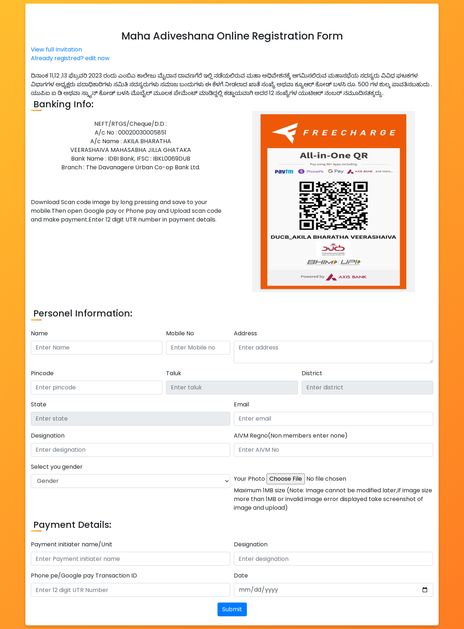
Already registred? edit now (70, 58)
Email (241, 404)
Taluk (173, 373)
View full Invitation (56, 49)
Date (241, 575)
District (312, 373)
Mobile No (180, 333)
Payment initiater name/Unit (71, 544)
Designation (48, 435)
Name (39, 333)
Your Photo (249, 479)
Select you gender (57, 467)
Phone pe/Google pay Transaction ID (84, 575)
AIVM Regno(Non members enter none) (291, 435)
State (38, 404)
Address (245, 333)
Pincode (42, 373)
